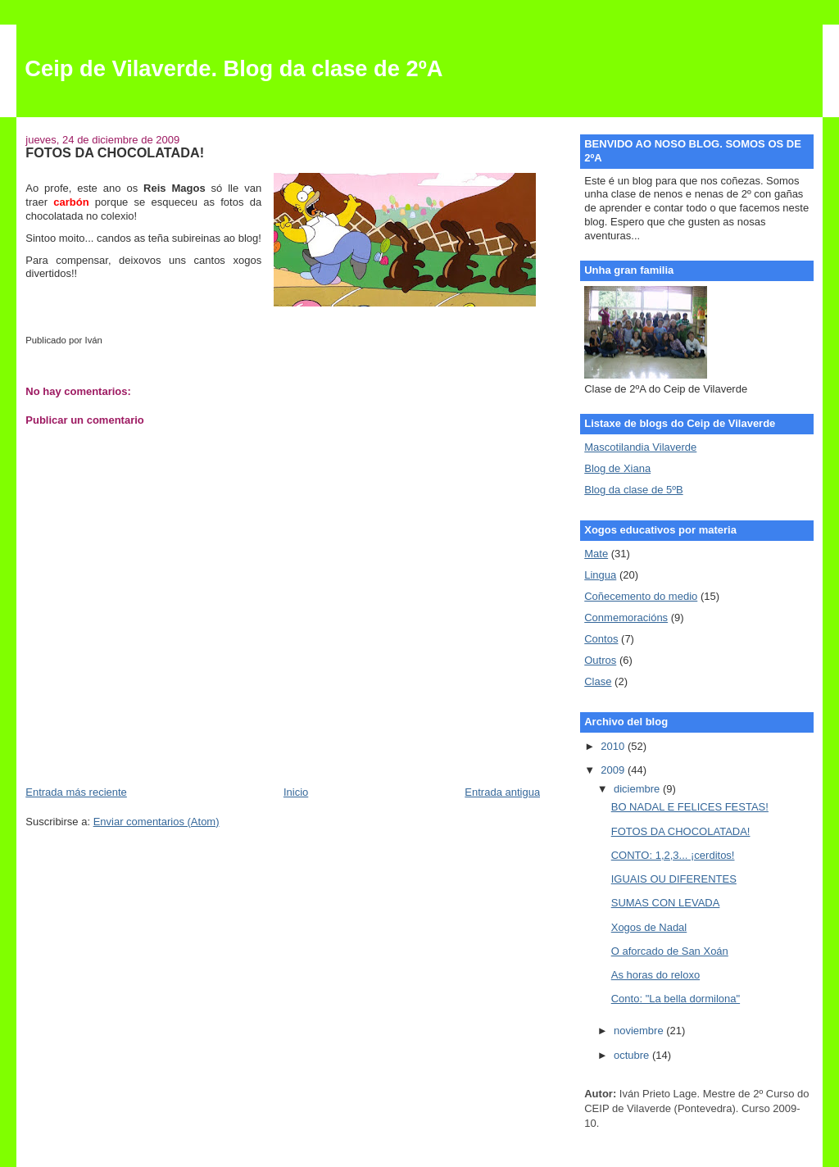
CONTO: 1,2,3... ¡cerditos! (673, 855)
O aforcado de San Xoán (669, 951)
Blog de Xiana (617, 468)
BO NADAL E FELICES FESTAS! (690, 807)
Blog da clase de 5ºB (633, 490)
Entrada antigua (502, 792)
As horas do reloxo (655, 975)
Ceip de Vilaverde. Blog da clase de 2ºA (233, 68)
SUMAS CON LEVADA (665, 903)
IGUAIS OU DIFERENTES (674, 879)
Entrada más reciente (76, 792)
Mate (596, 553)
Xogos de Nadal (649, 927)
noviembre (640, 1030)
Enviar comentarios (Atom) (156, 821)
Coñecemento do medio (640, 596)
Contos (601, 639)
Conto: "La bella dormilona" (675, 998)
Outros (600, 660)
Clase (597, 681)
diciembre (638, 789)
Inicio (295, 792)
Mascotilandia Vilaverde (640, 447)
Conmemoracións (626, 617)
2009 (614, 770)
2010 (614, 746)
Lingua (600, 575)
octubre (633, 1055)
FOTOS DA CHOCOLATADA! (681, 831)
